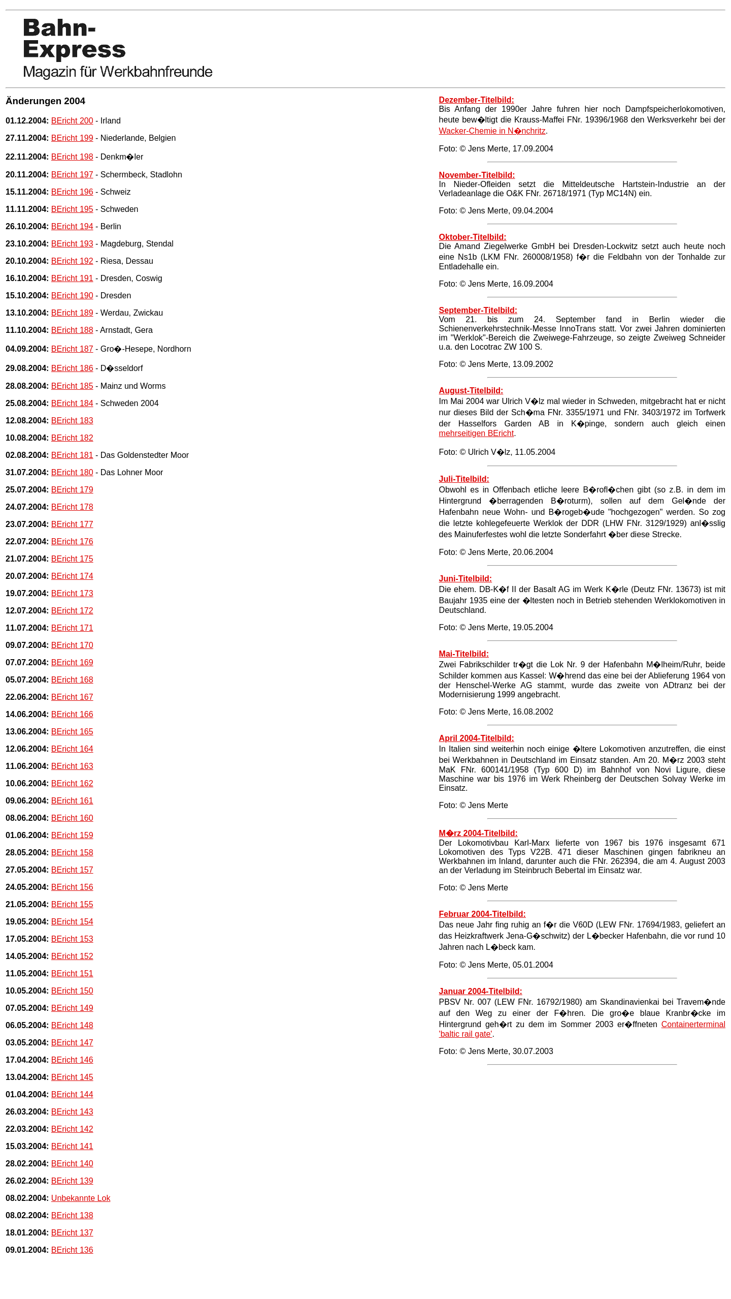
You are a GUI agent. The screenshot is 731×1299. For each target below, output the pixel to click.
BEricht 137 (72, 1232)
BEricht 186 (72, 368)
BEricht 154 (72, 921)
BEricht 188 (72, 330)
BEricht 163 (72, 766)
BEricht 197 (72, 174)
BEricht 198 (72, 156)
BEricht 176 (72, 541)
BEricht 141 (72, 1146)
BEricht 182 (72, 438)
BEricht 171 (72, 628)
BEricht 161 (72, 800)
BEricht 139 (72, 1181)
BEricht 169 (72, 662)
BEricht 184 (72, 403)
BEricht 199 (72, 138)
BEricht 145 (72, 1077)
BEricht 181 (72, 455)
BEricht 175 (72, 558)
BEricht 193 (72, 243)
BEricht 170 (72, 645)
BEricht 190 (72, 295)
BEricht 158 (72, 852)
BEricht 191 (72, 278)
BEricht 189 (72, 312)
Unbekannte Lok (81, 1198)
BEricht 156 (72, 887)
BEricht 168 (72, 679)
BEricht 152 (72, 956)
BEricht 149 (72, 1008)
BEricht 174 (72, 576)
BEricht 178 (72, 507)
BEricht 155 (72, 904)
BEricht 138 (72, 1215)
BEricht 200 (72, 120)
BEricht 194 (72, 226)
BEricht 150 (72, 990)
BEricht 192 (72, 261)
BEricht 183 (72, 420)
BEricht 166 (72, 714)
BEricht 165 (72, 731)
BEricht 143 (72, 1111)
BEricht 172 (72, 610)
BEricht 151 (72, 973)
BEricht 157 (72, 869)
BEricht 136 (72, 1250)
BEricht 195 (72, 209)
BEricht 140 (72, 1163)
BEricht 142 (72, 1129)
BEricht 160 (72, 818)
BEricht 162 (72, 783)
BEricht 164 (72, 749)
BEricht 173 (72, 593)
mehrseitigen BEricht (476, 433)
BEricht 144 (72, 1094)
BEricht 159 (72, 835)
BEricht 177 (72, 524)
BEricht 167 (72, 697)
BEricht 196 (72, 192)
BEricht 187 (72, 349)
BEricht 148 (72, 1025)
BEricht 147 (72, 1042)
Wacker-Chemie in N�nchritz (492, 131)
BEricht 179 (72, 489)
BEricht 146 (72, 1060)
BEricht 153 (72, 939)
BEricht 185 (72, 386)
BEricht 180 (72, 472)
